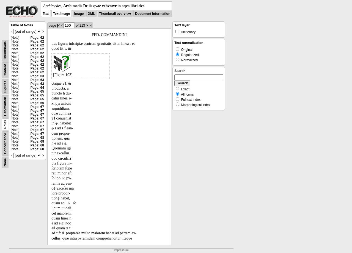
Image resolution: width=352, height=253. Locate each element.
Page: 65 (37, 91)
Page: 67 (37, 107)
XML (91, 14)
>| (90, 25)
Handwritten (5, 106)
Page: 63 (37, 76)
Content (5, 70)
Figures (5, 87)
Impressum (121, 250)
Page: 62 (37, 38)
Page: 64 (37, 88)
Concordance (5, 143)
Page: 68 (37, 138)
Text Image (61, 14)
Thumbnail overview (115, 14)
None (5, 162)
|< (58, 25)
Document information (152, 14)
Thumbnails (5, 50)
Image (79, 14)
